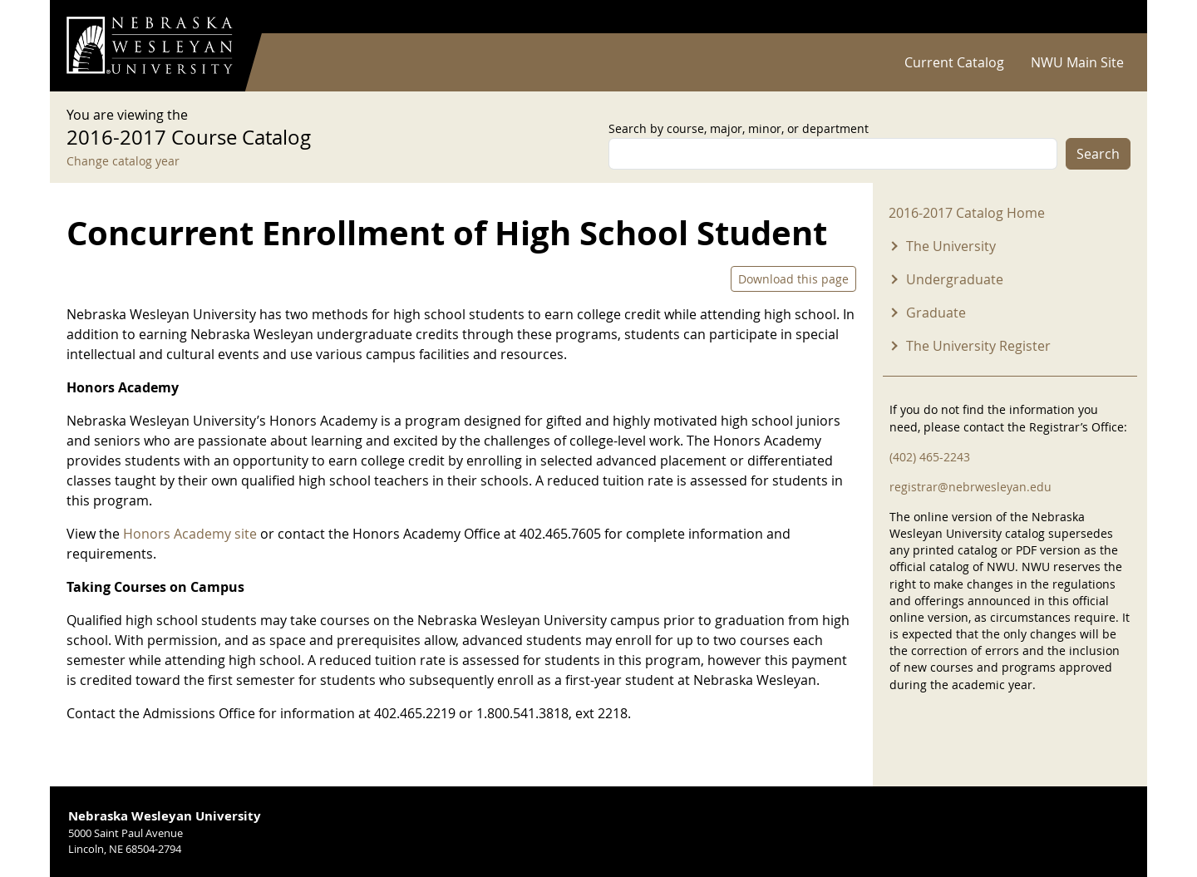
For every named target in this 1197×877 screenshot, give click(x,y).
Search (1098, 154)
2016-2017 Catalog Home (967, 213)
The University (951, 246)
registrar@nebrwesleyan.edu (970, 487)
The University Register (978, 346)
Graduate (936, 312)
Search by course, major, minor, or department (738, 128)
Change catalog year (123, 161)
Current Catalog (954, 62)
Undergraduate (954, 279)
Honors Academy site (191, 534)
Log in (1109, 17)
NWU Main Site (1077, 62)
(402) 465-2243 (929, 457)
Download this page (793, 279)
